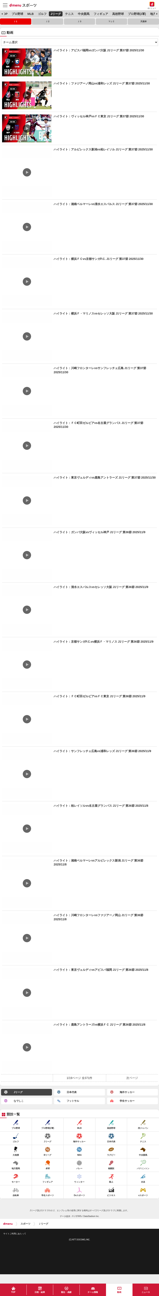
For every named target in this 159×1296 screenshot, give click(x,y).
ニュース (146, 1292)
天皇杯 (143, 21)
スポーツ (25, 1223)
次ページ (132, 1078)
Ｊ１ (15, 21)
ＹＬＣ (111, 21)
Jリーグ (56, 14)
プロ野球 (17, 14)
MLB (30, 14)
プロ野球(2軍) (137, 14)
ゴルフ (42, 14)
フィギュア (101, 14)
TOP (5, 14)
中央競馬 (83, 14)
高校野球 (118, 14)
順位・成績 (66, 1292)
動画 (119, 1292)
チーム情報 (93, 1292)
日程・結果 (40, 1292)
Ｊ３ (79, 21)
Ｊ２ (48, 21)
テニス (69, 14)
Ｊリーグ (43, 1223)
